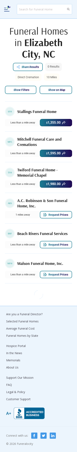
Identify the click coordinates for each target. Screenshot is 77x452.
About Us (12, 367)
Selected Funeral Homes (22, 321)
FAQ (9, 385)
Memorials (13, 360)
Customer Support (18, 399)
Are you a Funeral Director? (24, 314)
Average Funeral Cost (20, 328)
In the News (14, 353)
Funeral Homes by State (22, 336)
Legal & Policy (15, 392)
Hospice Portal (16, 346)
